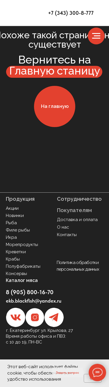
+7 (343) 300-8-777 (71, 13)
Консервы (16, 273)
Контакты (67, 234)
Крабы (13, 259)
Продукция (20, 199)
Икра (11, 237)
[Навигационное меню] (96, 36)
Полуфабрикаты (23, 266)
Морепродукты (22, 244)
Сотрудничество (79, 199)
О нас (63, 227)
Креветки (16, 251)
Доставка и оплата (77, 219)
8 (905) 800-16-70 (29, 292)
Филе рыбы (18, 230)
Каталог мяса (22, 280)
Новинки (15, 215)
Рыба (11, 222)
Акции (12, 208)
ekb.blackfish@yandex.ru (33, 301)
